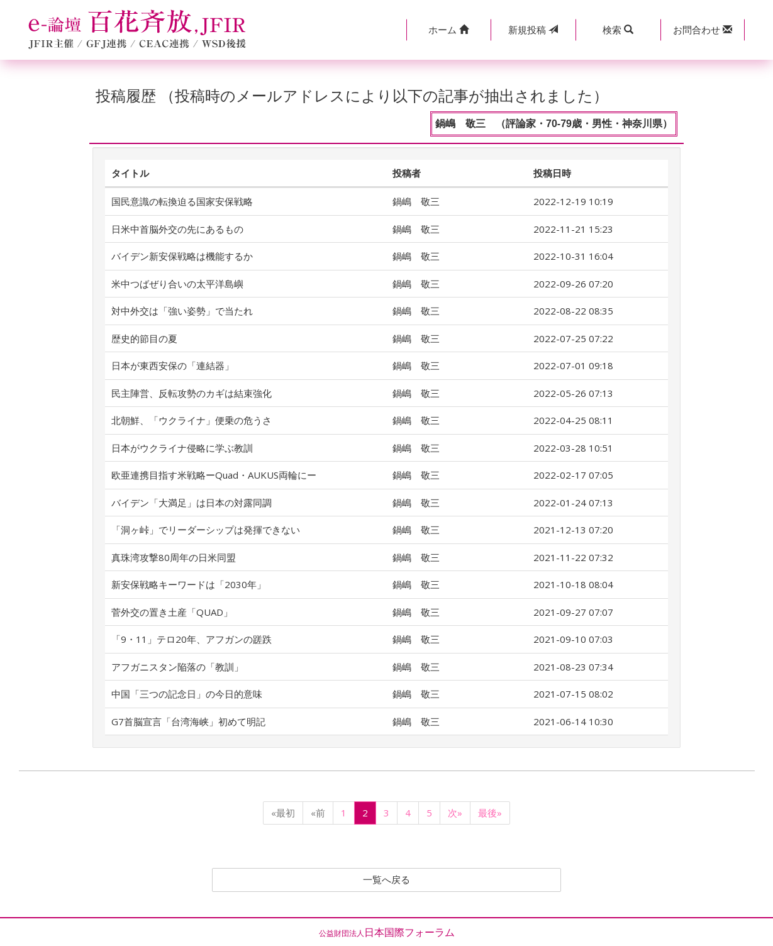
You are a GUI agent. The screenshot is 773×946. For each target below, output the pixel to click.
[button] (448, 30)
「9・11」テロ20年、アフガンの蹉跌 (191, 639)
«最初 (283, 812)
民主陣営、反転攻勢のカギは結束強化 (191, 393)
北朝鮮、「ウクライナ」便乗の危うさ (191, 420)
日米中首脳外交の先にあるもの (177, 229)
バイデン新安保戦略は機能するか (182, 256)
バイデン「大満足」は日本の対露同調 (191, 502)
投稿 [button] (533, 29)
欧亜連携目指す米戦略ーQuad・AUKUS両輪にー (213, 475)
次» (455, 812)
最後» (490, 812)
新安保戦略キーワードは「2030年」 (188, 584)
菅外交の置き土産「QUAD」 (172, 612)
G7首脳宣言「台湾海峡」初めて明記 (188, 721)
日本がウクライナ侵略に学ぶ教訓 (182, 448)
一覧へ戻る (387, 880)
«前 (318, 812)
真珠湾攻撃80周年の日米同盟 (173, 557)
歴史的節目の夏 (144, 338)
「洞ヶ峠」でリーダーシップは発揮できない (205, 529)
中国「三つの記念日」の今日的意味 (186, 693)
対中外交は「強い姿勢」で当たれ (182, 310)
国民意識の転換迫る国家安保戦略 (182, 201)
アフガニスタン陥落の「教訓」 (177, 666)
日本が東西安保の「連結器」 (172, 365)
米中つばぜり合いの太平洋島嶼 (177, 283)
